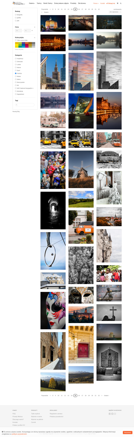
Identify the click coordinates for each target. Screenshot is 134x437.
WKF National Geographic (24, 88)
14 (71, 9)
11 (61, 9)
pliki (18, 20)
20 (92, 9)
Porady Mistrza (18, 416)
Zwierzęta (20, 61)
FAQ (14, 413)
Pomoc (95, 3)
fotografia (19, 14)
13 (68, 9)
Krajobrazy (20, 58)
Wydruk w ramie (36, 416)
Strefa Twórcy (47, 3)
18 (85, 9)
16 (79, 9)
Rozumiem (127, 432)
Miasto (19, 76)
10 (58, 9)
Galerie (31, 3)
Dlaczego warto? (18, 419)
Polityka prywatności (56, 416)
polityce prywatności (19, 434)
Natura (19, 67)
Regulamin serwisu (56, 413)
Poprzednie (44, 9)
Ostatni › (46, 12)
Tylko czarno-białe (21, 40)
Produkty (73, 3)
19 (89, 9)
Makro (19, 79)
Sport (18, 70)
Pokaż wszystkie (19, 49)
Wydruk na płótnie (37, 419)
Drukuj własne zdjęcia (61, 3)
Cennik (33, 422)
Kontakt (102, 3)
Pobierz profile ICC (19, 425)
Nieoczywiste (21, 82)
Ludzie (19, 64)
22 (99, 9)
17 (82, 9)
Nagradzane (20, 94)
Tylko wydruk (35, 413)
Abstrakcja (20, 91)
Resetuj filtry (16, 111)
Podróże (19, 73)
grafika (19, 17)
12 (65, 9)
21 (95, 9)
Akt (18, 85)
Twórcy (39, 3)
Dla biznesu (82, 3)
